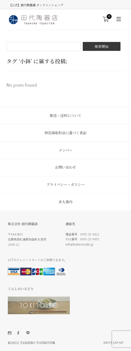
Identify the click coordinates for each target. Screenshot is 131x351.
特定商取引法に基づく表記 (65, 132)
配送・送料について (65, 115)
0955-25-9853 (89, 239)
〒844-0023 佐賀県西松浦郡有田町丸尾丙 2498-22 (27, 239)
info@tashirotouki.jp (79, 244)
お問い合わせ (65, 167)
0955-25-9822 (89, 234)
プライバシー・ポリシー (65, 184)
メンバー (66, 150)
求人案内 (65, 201)
